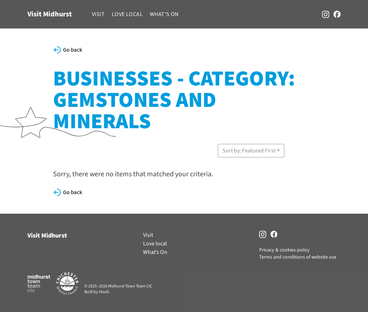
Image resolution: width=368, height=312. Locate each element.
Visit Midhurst (49, 14)
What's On (164, 14)
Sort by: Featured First (248, 151)
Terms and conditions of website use (297, 257)
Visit (98, 14)
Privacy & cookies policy (284, 250)
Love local (127, 14)
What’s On (155, 252)
